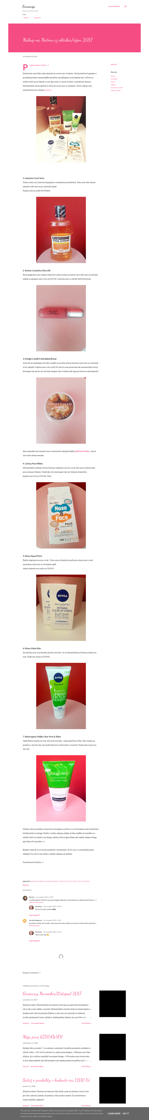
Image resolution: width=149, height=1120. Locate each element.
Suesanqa (28, 6)
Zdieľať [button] (114, 64)
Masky (113, 82)
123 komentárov (37, 1023)
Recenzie (36, 18)
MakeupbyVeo (34, 925)
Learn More (114, 1113)
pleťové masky (83, 451)
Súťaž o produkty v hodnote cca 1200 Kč (56, 1080)
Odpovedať (34, 915)
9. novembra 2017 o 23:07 (44, 897)
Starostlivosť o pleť (117, 87)
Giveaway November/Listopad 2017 (52, 993)
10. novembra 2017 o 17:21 (52, 906)
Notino (47, 90)
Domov (24, 18)
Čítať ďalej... (86, 1023)
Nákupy (113, 85)
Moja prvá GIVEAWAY (42, 1037)
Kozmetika (114, 79)
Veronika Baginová (35, 920)
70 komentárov (37, 1106)
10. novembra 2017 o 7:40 (52, 920)
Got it (126, 1113)
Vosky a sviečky (116, 90)
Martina (32, 897)
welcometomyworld (36, 902)
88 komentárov (37, 1066)
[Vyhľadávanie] (114, 6)
